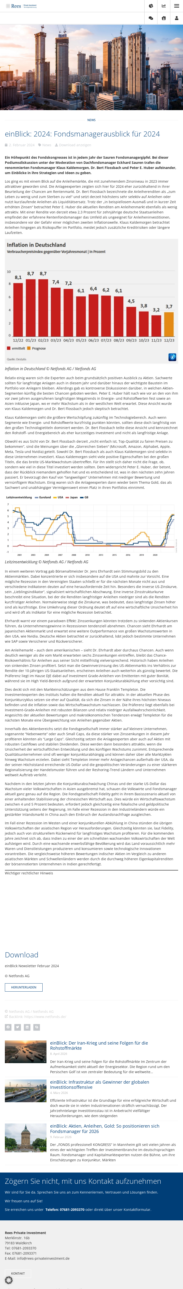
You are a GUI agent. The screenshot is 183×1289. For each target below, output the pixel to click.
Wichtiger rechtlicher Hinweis (29, 873)
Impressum (74, 1270)
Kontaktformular (137, 1152)
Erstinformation (121, 1270)
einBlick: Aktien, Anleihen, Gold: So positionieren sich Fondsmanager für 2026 (104, 1071)
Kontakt (56, 1270)
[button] (8, 970)
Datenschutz (96, 1270)
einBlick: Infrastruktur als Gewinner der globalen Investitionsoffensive (99, 1027)
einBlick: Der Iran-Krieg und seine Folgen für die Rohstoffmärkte (99, 988)
